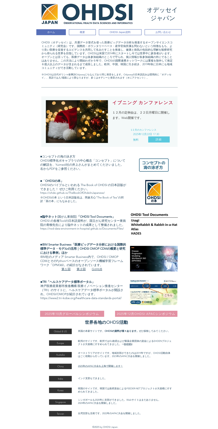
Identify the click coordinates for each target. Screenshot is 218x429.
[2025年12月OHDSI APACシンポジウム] (146, 314)
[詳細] (159, 139)
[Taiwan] (60, 413)
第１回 (66, 269)
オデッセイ (163, 10)
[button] (60, 402)
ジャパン (162, 18)
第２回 (81, 269)
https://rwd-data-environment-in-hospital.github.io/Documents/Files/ (82, 228)
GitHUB (97, 269)
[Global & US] (60, 331)
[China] (60, 366)
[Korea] (60, 390)
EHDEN (128, 344)
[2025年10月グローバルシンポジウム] (72, 314)
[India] (60, 378)
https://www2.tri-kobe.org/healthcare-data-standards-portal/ (81, 298)
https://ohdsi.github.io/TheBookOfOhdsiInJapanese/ (72, 192)
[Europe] (60, 343)
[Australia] (60, 354)
